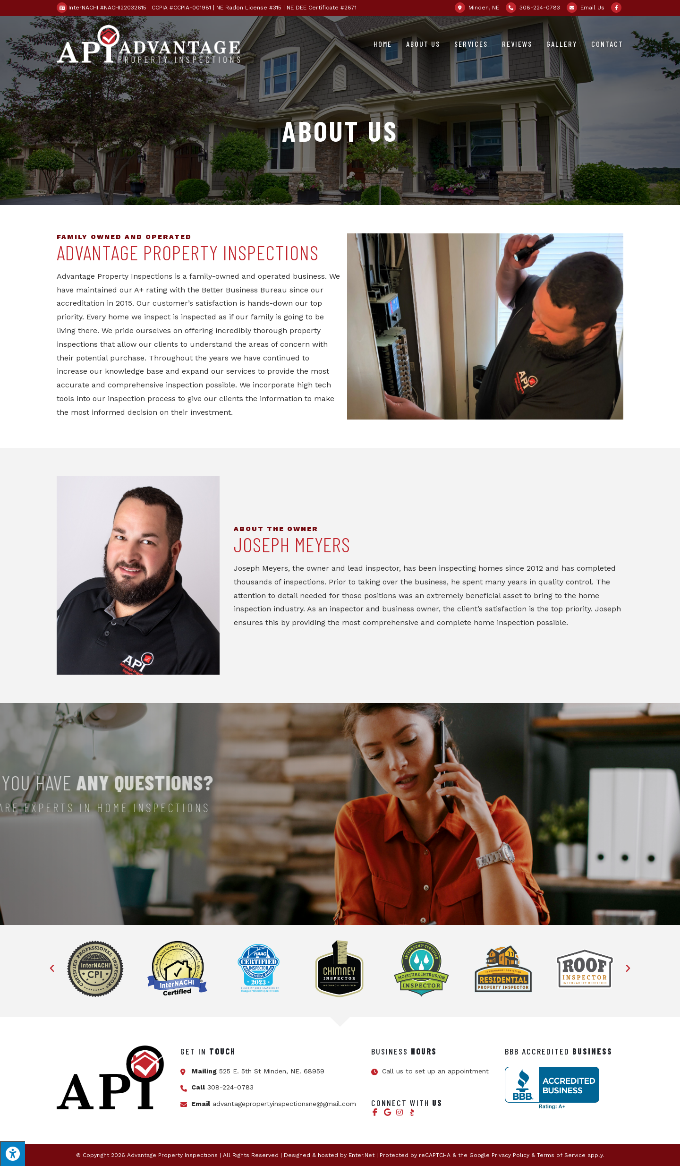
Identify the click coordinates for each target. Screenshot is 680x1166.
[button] (52, 968)
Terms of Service (561, 1155)
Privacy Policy (510, 1155)
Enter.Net (361, 1155)
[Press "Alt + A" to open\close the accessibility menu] (12, 1153)
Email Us (592, 7)
